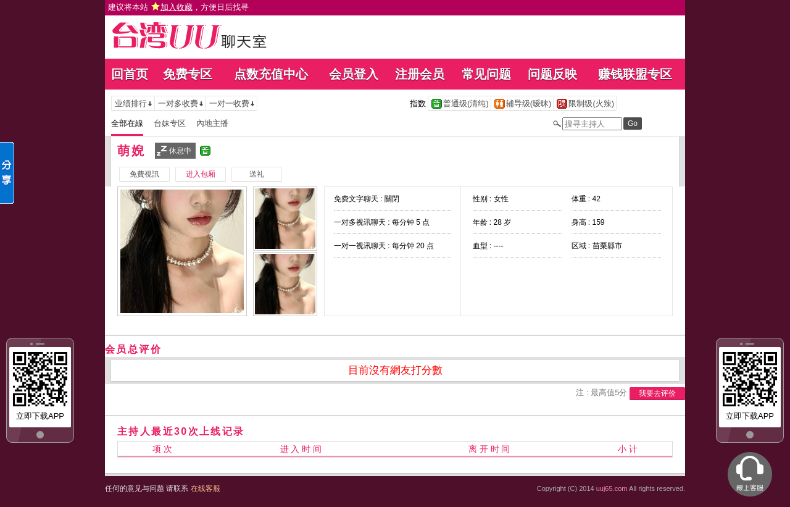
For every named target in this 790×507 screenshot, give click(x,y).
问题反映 (552, 74)
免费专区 (187, 74)
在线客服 (205, 488)
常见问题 (486, 74)
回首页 (129, 74)
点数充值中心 (271, 74)
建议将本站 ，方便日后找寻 (178, 7)
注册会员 (419, 74)
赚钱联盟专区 (635, 74)
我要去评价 (657, 393)
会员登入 (353, 74)
